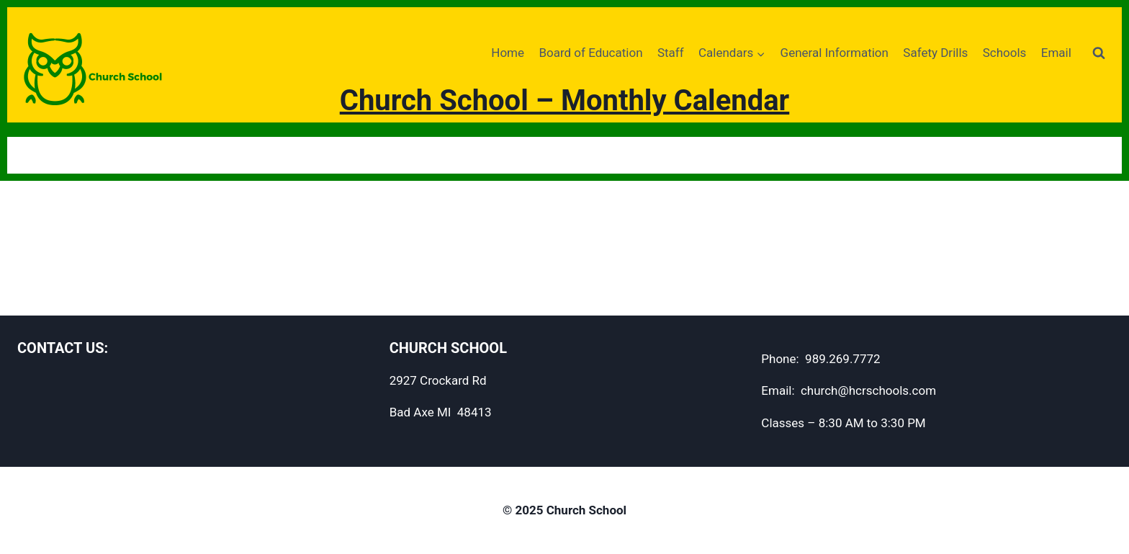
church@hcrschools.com (868, 390)
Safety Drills (935, 52)
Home (507, 52)
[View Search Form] (1099, 53)
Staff (670, 52)
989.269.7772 (843, 359)
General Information (835, 52)
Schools (1005, 52)
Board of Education (590, 52)
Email (1056, 52)
